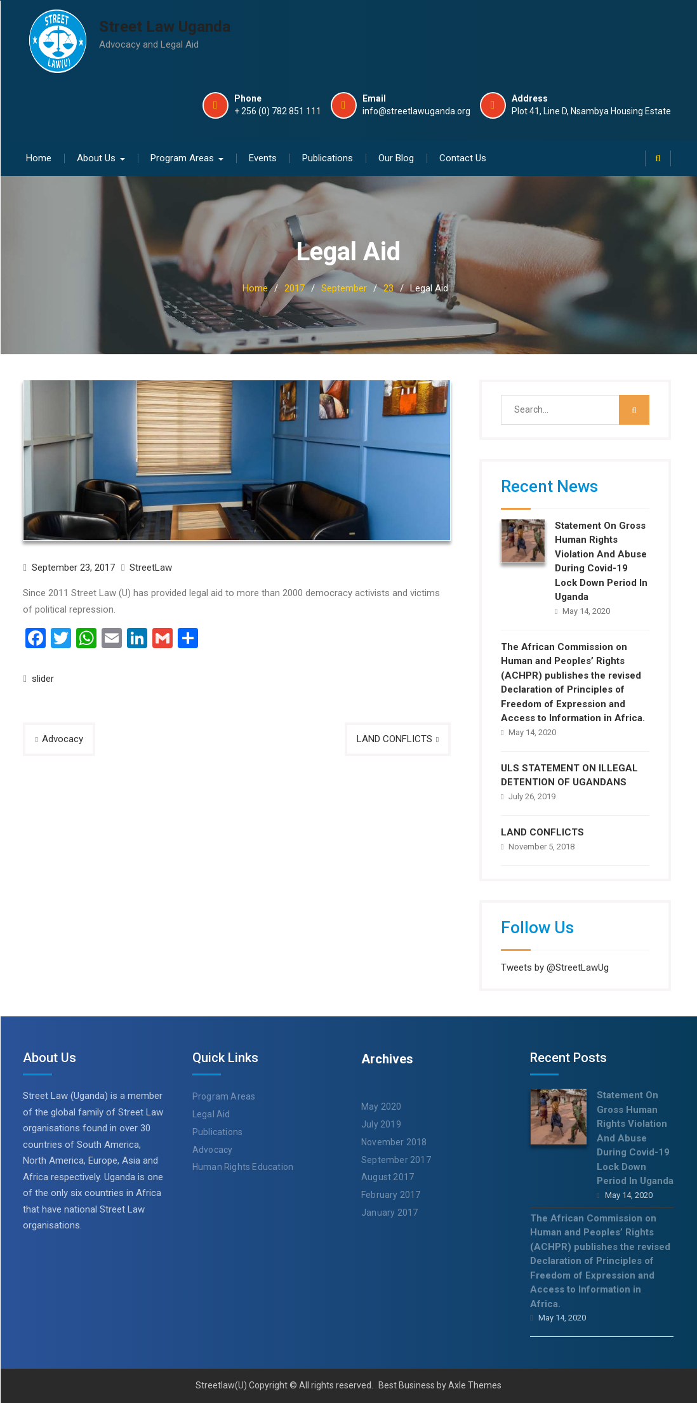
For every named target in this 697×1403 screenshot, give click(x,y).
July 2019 (381, 1124)
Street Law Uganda (164, 27)
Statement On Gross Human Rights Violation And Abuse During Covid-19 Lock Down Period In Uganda (635, 1138)
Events (263, 157)
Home (38, 157)
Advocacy (62, 738)
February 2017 (391, 1195)
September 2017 (396, 1159)
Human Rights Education (242, 1167)
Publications (327, 157)
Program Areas (182, 157)
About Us (96, 157)
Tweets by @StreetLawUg (555, 967)
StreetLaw (150, 567)
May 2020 (381, 1106)
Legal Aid (211, 1114)
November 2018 (394, 1141)
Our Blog (396, 157)
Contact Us (462, 157)
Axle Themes (474, 1385)
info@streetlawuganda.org (416, 111)
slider (43, 678)
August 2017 (387, 1177)
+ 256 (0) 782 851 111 (277, 111)
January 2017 (389, 1212)
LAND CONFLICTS (394, 738)
